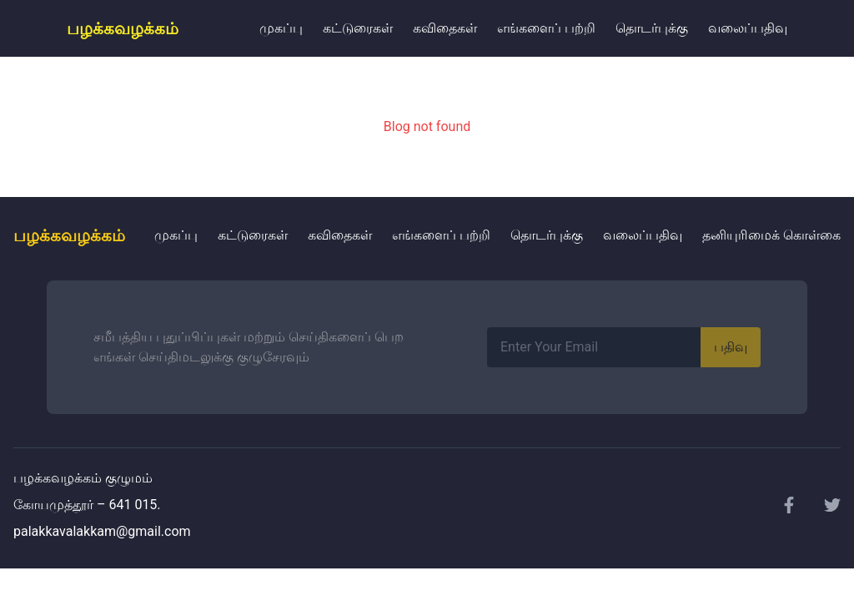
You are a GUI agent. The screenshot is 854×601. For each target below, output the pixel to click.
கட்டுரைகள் (358, 28)
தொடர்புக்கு (651, 28)
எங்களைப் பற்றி (546, 28)
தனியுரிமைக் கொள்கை (771, 235)
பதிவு (730, 347)
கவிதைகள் (445, 28)
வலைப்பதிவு (747, 28)
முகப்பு (281, 28)
